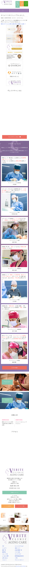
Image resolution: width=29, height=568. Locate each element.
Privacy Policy (18, 565)
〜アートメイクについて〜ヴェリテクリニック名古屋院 (13, 117)
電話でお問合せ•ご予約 (17, 4)
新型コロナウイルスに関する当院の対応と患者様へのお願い (13, 23)
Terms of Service (23, 565)
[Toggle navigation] (3, 10)
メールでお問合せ (21, 3)
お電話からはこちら (14, 491)
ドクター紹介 (14, 366)
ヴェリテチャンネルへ (14, 136)
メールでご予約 (26, 3)
